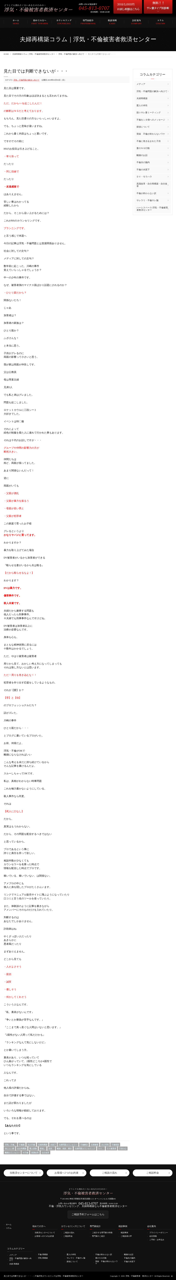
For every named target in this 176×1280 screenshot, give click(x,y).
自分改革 (45, 1152)
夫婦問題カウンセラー (68, 1144)
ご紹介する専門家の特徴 (102, 1233)
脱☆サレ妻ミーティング (149, 112)
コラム (8, 1228)
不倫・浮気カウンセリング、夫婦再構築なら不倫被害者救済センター (88, 1206)
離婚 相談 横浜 (64, 1148)
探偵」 (42, 1148)
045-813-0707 (88, 1203)
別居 (51, 1148)
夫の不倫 (31, 1144)
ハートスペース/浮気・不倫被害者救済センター (152, 208)
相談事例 (124, 1233)
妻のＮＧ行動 (143, 148)
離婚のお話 (142, 155)
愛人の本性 (142, 105)
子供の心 (122, 1148)
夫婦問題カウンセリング (85, 1148)
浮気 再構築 (43, 1258)
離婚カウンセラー (12, 1152)
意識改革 (35, 1152)
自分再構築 (21, 1148)
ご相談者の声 (126, 1236)
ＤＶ (101, 1148)
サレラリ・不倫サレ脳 (147, 200)
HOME (6, 54)
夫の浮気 (105, 1144)
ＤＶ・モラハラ (144, 176)
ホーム (8, 1225)
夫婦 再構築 (14, 1264)
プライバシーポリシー (158, 1233)
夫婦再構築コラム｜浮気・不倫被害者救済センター (33, 54)
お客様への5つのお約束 (44, 1236)
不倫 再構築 (43, 1254)
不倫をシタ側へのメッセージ (151, 119)
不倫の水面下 (143, 169)
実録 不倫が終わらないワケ (151, 134)
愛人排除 (33, 1148)
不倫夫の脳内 (143, 162)
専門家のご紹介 (98, 1236)
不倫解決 (84, 1144)
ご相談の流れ (68, 1233)
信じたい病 (9, 1148)
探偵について (143, 127)
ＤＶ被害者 (111, 1148)
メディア (141, 84)
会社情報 (153, 1236)
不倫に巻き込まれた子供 (149, 141)
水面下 (53, 1144)
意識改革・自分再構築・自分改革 (152, 184)
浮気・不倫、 (10, 1144)
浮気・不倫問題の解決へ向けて (72, 54)
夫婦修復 (94, 1144)
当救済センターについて (45, 1233)
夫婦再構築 (42, 1144)
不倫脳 (21, 1144)
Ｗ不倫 (25, 1152)
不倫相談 (115, 1144)
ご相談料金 (68, 1236)
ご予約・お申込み (156, 1240)
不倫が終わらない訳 (146, 193)
